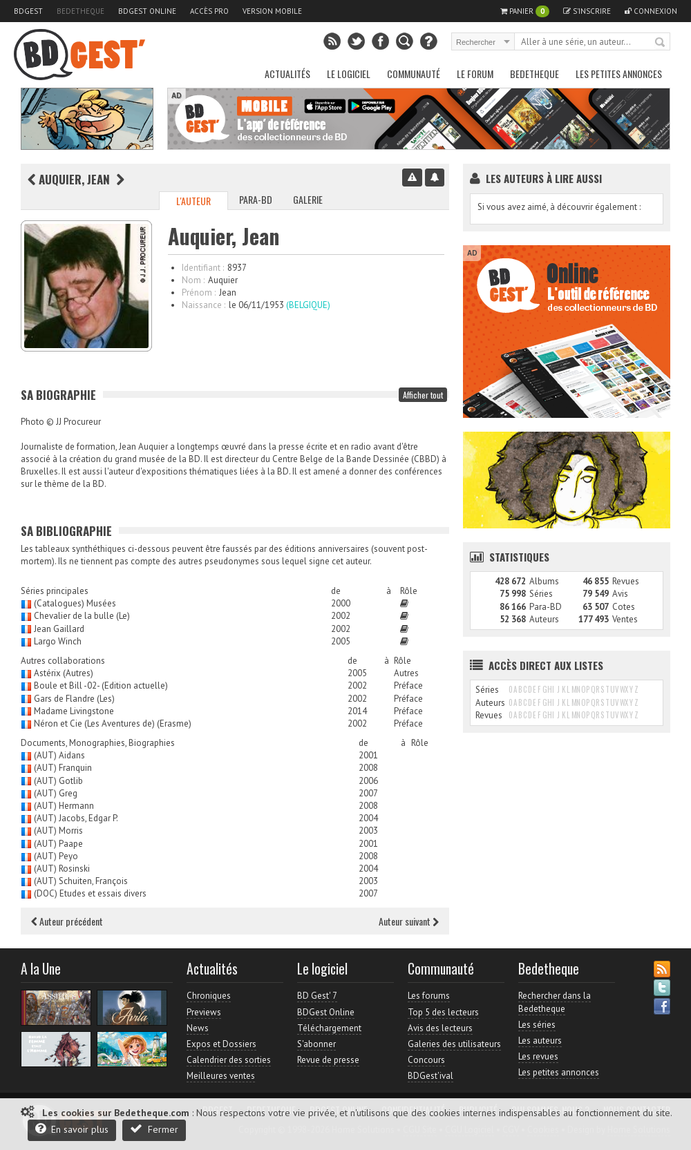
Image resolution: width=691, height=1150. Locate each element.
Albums (544, 581)
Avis (620, 594)
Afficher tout (423, 395)
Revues (625, 581)
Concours (426, 1060)
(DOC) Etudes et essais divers (90, 893)
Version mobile (272, 11)
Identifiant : (203, 268)
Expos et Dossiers (221, 1044)
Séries (541, 594)
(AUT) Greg (55, 793)
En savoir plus (71, 1128)
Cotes (623, 607)
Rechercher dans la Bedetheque (554, 1002)
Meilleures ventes (221, 1076)
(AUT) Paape (58, 844)
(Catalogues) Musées (75, 603)
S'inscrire (587, 11)
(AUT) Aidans (59, 755)
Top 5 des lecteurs (443, 1012)
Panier (524, 11)
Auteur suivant (409, 921)
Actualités (287, 73)
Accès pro (209, 11)
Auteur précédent (67, 921)
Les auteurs (540, 1040)
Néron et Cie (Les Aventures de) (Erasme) (112, 723)
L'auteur (193, 200)
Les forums (429, 996)
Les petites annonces (619, 73)
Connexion (651, 11)
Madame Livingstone (74, 711)
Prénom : (199, 292)
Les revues (538, 1056)
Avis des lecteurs (440, 1028)
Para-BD (255, 199)
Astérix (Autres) (63, 673)
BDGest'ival (430, 1076)
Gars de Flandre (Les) (74, 699)
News (198, 1028)
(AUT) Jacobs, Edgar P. (76, 818)
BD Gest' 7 (317, 996)
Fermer (154, 1128)
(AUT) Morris (58, 830)
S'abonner (316, 1044)
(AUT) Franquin (63, 768)
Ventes (625, 619)
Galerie (308, 199)
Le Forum (475, 73)
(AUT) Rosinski (62, 868)
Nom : (193, 280)
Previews (204, 1012)
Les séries (537, 1025)
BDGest (28, 11)
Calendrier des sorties (229, 1060)
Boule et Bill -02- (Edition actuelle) (101, 685)
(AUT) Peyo (56, 856)
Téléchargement (329, 1028)
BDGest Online (147, 11)
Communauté (413, 73)
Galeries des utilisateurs (454, 1044)
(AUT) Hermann (64, 806)
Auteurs (544, 619)
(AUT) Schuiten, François (81, 881)
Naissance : (203, 305)
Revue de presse (328, 1060)
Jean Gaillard (59, 629)
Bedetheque (80, 11)
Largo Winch (58, 641)
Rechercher (660, 42)
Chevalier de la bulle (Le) (82, 616)
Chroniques (209, 996)
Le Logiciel (348, 73)
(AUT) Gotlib (58, 781)
